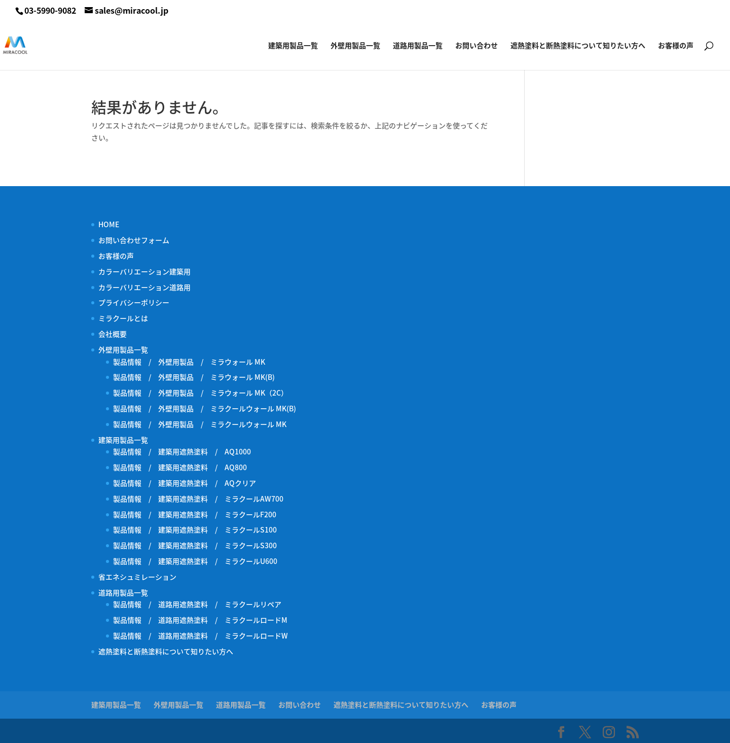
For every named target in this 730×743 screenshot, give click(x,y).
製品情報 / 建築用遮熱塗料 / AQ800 (180, 467)
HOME (108, 224)
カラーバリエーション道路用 (148, 287)
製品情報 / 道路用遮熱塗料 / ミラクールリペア (197, 604)
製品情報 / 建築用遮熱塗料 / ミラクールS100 (195, 529)
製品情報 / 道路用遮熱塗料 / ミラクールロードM (200, 620)
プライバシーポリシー (133, 302)
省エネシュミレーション (137, 577)
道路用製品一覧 (418, 46)
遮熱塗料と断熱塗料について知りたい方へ (577, 46)
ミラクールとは (123, 318)
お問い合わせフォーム (133, 240)
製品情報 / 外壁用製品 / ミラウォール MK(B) (194, 377)
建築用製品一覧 (293, 46)
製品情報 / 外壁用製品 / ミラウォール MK (189, 362)
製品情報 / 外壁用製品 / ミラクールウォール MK (203, 424)
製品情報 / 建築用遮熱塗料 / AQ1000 (182, 451)
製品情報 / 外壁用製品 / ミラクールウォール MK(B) (208, 408)
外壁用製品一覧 (355, 46)
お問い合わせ (476, 46)
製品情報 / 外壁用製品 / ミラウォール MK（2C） (200, 392)
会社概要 (112, 334)
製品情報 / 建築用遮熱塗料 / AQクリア (184, 483)
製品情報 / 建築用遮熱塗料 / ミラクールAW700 (198, 498)
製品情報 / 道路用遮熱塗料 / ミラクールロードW (200, 635)
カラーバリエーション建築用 (148, 271)
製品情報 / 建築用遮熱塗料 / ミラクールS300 (195, 545)
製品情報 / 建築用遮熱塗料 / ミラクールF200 (194, 514)
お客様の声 (676, 46)
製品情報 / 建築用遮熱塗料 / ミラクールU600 (195, 561)
